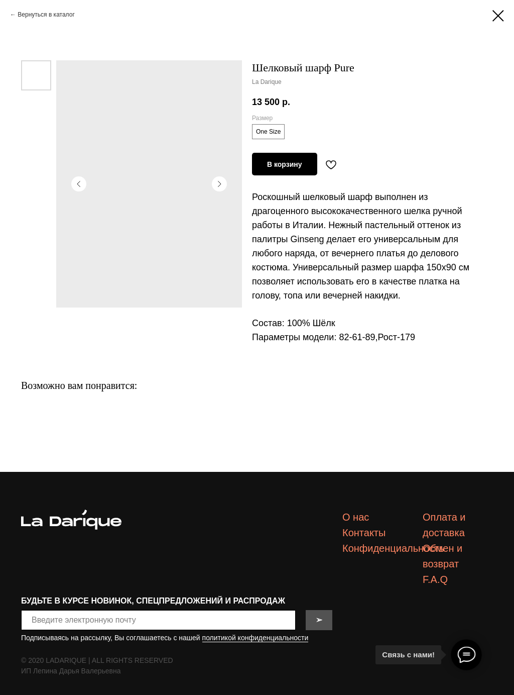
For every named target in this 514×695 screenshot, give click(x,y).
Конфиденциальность (393, 548)
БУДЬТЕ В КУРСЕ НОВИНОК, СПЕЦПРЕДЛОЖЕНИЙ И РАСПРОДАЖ (153, 601)
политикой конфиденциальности (255, 638)
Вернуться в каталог (46, 14)
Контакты (364, 532)
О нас (355, 517)
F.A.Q (435, 579)
